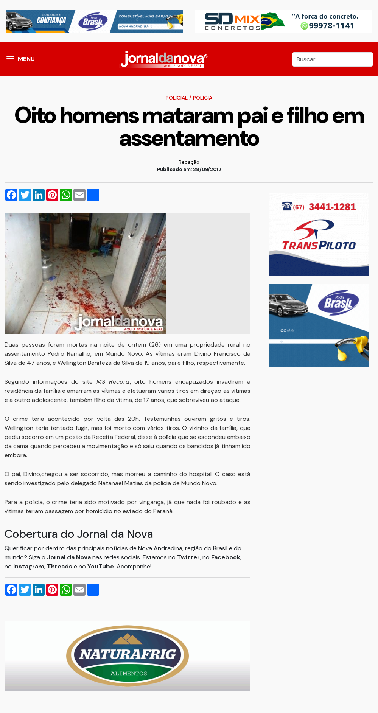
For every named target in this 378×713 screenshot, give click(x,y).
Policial (177, 97)
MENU (26, 59)
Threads (60, 566)
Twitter (188, 557)
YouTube (100, 566)
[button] (10, 59)
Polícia (202, 97)
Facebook (225, 557)
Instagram (28, 566)
